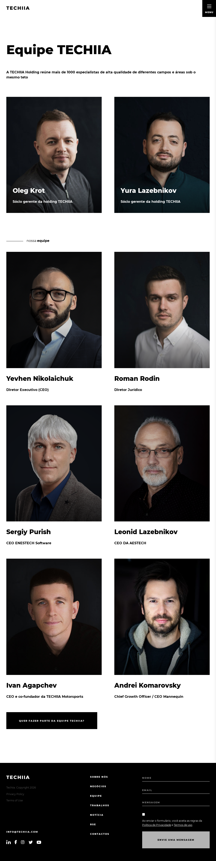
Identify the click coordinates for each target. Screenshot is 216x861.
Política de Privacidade (156, 825)
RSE (93, 824)
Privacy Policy (15, 794)
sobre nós (99, 776)
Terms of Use (14, 800)
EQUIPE (96, 795)
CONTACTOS (99, 833)
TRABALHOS (99, 805)
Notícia (97, 814)
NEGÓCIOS (98, 786)
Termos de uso (183, 825)
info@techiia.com (22, 831)
